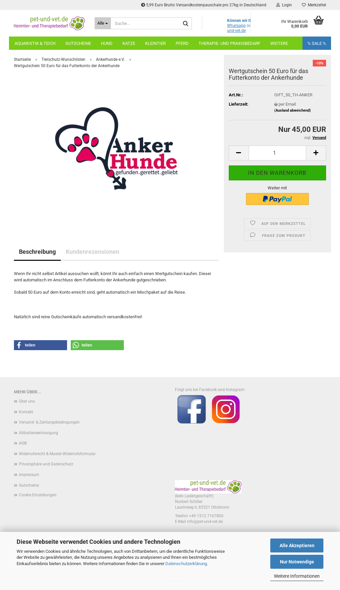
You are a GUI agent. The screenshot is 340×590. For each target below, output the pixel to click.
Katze (129, 43)
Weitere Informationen (297, 576)
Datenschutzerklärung (186, 563)
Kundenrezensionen (92, 251)
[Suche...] (103, 23)
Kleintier (155, 43)
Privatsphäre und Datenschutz (46, 464)
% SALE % (316, 43)
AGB (23, 443)
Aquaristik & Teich (35, 43)
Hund (107, 43)
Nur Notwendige (297, 561)
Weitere (279, 43)
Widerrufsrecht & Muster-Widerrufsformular (57, 453)
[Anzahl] (277, 153)
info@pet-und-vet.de (205, 521)
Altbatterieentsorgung (38, 433)
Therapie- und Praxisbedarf (229, 43)
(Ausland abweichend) (292, 110)
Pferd (182, 43)
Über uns (27, 401)
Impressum (29, 474)
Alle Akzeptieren (297, 545)
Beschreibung (37, 251)
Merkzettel (314, 5)
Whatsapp (236, 25)
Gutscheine (78, 43)
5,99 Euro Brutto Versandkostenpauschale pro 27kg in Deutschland (203, 5)
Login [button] (284, 5)
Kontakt (26, 412)
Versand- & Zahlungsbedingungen (49, 422)
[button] (239, 153)
